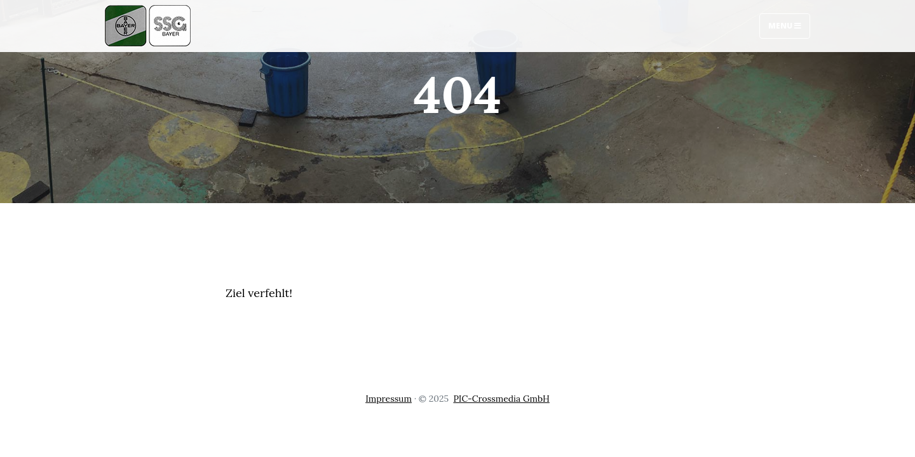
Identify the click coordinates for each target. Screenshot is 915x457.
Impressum (388, 398)
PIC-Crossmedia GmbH (501, 398)
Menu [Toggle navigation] (784, 25)
